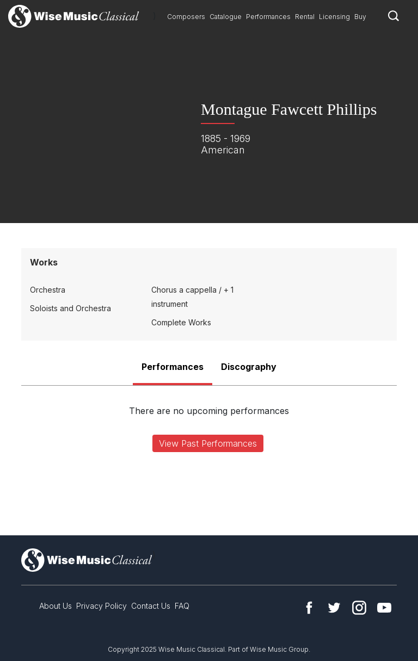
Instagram (359, 608)
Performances (268, 17)
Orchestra (47, 289)
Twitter (334, 608)
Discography (248, 366)
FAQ (182, 605)
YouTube (384, 608)
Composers (186, 17)
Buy (360, 17)
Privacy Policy (101, 605)
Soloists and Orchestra (70, 308)
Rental (305, 17)
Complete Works (181, 322)
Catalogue (226, 17)
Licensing (334, 17)
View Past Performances (208, 443)
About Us (55, 605)
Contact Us (150, 605)
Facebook (309, 608)
